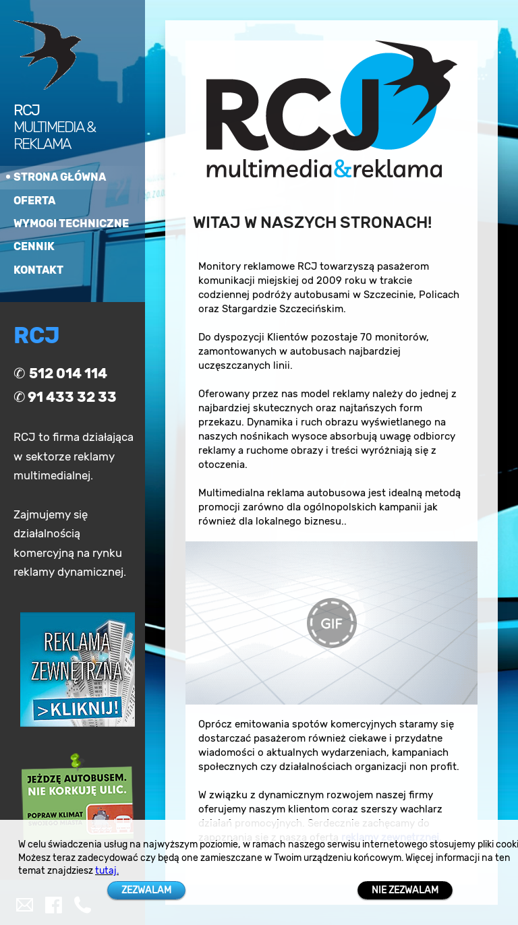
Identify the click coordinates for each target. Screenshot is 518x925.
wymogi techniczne (71, 223)
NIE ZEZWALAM (405, 890)
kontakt (38, 270)
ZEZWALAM (146, 890)
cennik (34, 246)
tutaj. (107, 870)
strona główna (59, 177)
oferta (34, 200)
